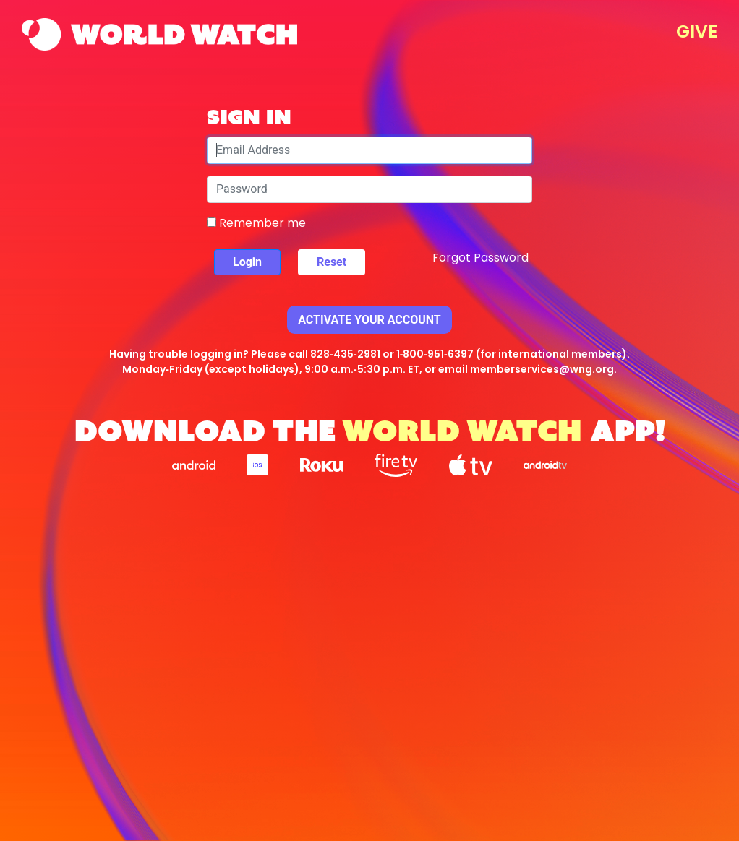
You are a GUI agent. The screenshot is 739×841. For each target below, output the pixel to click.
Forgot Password (480, 257)
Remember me (256, 223)
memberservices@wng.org (542, 369)
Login (247, 262)
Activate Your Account (369, 320)
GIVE (696, 31)
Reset (331, 262)
